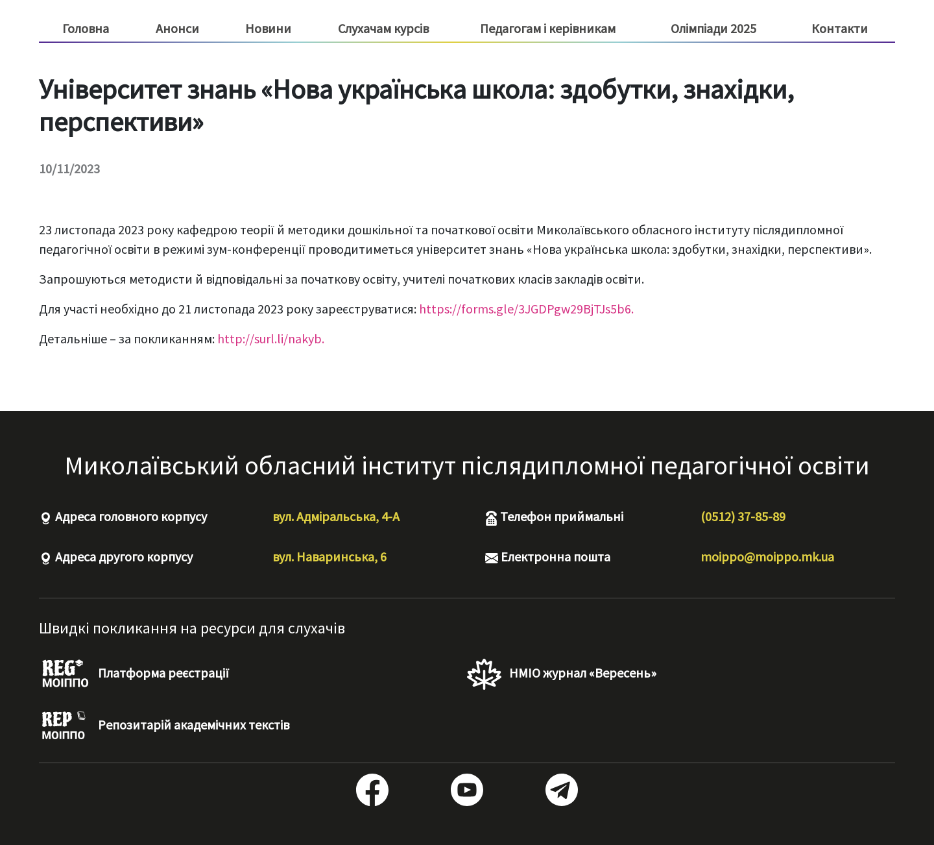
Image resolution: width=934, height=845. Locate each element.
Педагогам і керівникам (548, 28)
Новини (268, 28)
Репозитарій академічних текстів (164, 726)
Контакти (839, 28)
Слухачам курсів (383, 28)
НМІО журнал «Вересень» (561, 674)
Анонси (177, 28)
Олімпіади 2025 (713, 28)
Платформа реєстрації (134, 674)
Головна (85, 28)
